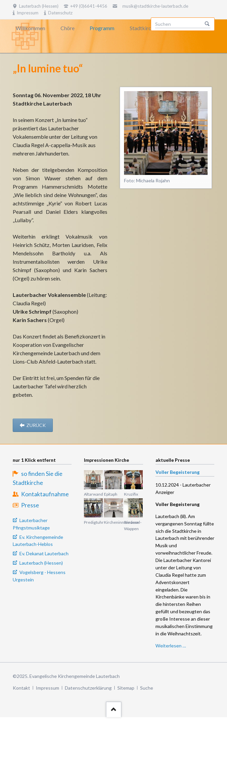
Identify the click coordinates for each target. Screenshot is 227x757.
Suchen (207, 24)
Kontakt (21, 688)
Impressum (47, 688)
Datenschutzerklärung (88, 688)
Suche (146, 688)
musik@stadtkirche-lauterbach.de (155, 6)
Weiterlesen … (170, 645)
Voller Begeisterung (177, 472)
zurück (35, 425)
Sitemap (125, 688)
